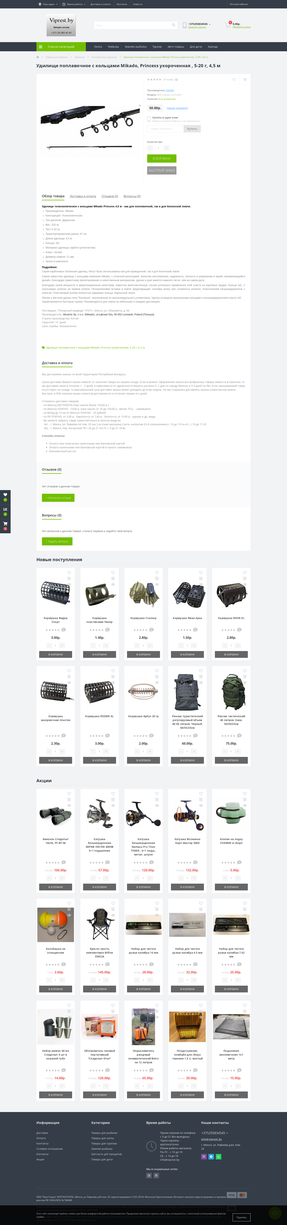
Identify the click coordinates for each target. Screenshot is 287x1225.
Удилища (80, 57)
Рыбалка (113, 46)
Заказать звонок (197, 27)
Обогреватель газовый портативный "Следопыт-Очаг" (99, 1054)
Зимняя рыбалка (136, 46)
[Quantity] (158, 148)
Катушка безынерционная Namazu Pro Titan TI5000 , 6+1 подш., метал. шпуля (143, 846)
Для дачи (196, 46)
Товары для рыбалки (57, 57)
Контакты (122, 4)
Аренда (213, 46)
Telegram (211, 1156)
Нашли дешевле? (177, 108)
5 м (143, 347)
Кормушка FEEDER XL (99, 716)
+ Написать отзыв (58, 498)
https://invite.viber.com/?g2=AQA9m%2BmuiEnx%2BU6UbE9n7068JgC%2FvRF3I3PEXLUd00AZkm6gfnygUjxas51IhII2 (156, 1175)
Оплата (41, 1138)
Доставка (42, 1133)
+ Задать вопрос (57, 541)
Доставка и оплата (101, 4)
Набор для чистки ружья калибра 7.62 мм (231, 952)
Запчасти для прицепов (106, 1154)
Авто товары (176, 46)
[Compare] (245, 79)
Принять (241, 1217)
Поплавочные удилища (104, 57)
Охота (98, 46)
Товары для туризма (104, 1143)
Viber (204, 1156)
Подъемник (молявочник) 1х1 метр (231, 1054)
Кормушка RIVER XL (231, 618)
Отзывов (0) (110, 196)
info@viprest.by (211, 1139)
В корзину (169, 158)
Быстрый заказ (169, 169)
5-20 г (133, 347)
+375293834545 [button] (214, 1133)
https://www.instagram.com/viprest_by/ (149, 1175)
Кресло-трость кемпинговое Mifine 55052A (99, 952)
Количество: (155, 142)
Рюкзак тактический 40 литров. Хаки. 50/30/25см (231, 720)
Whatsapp (218, 1156)
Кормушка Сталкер (143, 618)
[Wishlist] (233, 79)
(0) (176, 79)
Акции (40, 1159)
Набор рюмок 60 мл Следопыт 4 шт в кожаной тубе (55, 1054)
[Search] (173, 25)
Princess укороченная (114, 347)
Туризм (157, 46)
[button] (5, 526)
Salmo (170, 90)
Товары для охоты (102, 1138)
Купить (192, 129)
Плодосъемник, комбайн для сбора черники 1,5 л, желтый (187, 1054)
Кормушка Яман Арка (187, 618)
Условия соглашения (49, 1148)
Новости (137, 4)
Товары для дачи (102, 1159)
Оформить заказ (242, 26)
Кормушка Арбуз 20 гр (143, 716)
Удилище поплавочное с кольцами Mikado (73, 347)
